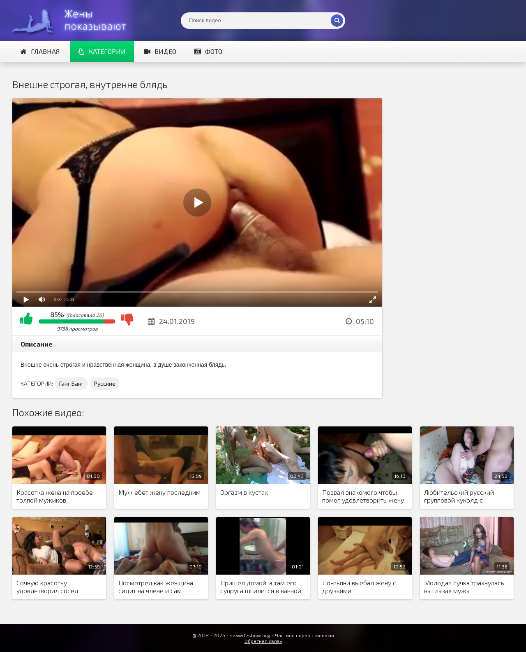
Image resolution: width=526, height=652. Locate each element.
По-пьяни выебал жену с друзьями (359, 586)
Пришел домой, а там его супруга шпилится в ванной (260, 586)
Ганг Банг (71, 383)
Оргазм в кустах (244, 492)
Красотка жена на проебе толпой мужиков (54, 496)
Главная (40, 51)
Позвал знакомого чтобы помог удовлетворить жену (363, 496)
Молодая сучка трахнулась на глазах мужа (464, 586)
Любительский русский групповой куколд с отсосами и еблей (459, 496)
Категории (102, 51)
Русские (104, 383)
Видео (160, 51)
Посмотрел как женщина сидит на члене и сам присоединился (155, 587)
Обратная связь (263, 641)
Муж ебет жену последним (159, 492)
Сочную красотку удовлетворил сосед (47, 586)
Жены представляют (74, 20)
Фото (208, 51)
